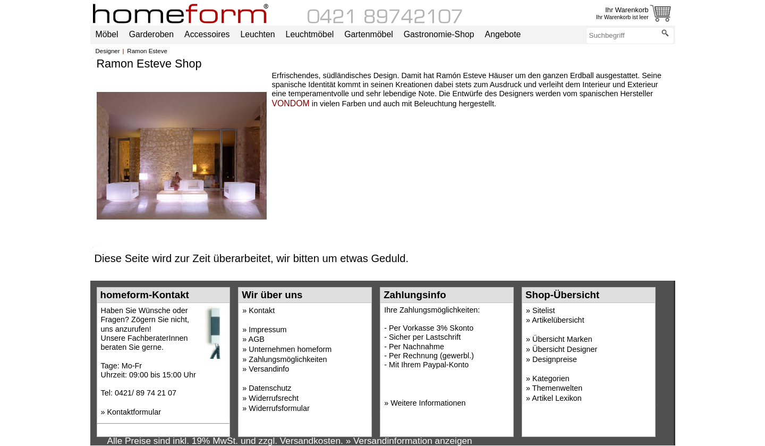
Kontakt (262, 310)
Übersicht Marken (562, 339)
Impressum (267, 329)
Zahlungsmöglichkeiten (288, 359)
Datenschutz (270, 388)
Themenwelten (557, 388)
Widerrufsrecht (274, 398)
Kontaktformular (134, 412)
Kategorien (551, 378)
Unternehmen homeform (290, 349)
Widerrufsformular (279, 408)
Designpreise (554, 359)
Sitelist (543, 310)
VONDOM (291, 103)
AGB (257, 339)
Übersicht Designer (564, 349)
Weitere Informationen (427, 403)
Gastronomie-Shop (439, 34)
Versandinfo (269, 369)
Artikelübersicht (558, 320)
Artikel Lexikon (557, 398)
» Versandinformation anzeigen (409, 440)
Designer (108, 51)
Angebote (503, 34)
